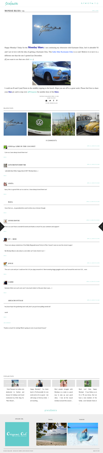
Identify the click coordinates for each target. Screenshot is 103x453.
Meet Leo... (87, 383)
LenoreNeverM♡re (17, 165)
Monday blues (54, 103)
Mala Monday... (63, 383)
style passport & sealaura (15, 383)
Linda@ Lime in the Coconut (21, 146)
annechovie (14, 221)
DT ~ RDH (12, 239)
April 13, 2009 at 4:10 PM (93, 238)
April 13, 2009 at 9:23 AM (93, 164)
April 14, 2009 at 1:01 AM (93, 300)
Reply (5, 157)
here (31, 59)
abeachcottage (15, 300)
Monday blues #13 (15, 124)
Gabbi (10, 282)
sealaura (9, 451)
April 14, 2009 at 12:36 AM (93, 281)
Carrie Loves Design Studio (26, 451)
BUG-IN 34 (39, 124)
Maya (10, 202)
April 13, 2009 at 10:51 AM (93, 201)
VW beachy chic (88, 124)
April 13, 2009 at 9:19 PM (93, 263)
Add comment (7, 322)
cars (48, 103)
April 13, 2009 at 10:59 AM (93, 220)
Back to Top (96, 451)
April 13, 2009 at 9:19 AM (93, 146)
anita (10, 183)
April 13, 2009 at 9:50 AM (93, 183)
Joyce (10, 263)
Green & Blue (63, 124)
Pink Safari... (39, 383)
